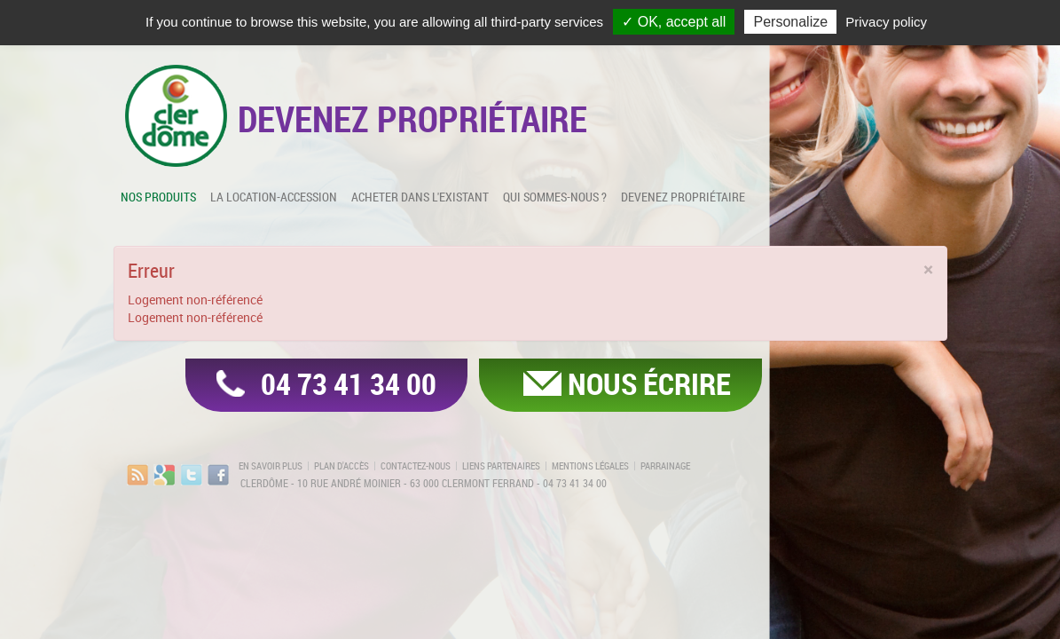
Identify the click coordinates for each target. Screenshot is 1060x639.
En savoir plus (270, 466)
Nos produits (158, 196)
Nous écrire (649, 383)
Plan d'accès (341, 466)
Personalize (790, 21)
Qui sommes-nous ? (555, 196)
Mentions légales (590, 466)
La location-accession (273, 196)
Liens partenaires (501, 466)
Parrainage (665, 466)
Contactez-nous (416, 466)
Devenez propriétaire (683, 196)
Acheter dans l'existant (420, 196)
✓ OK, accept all (674, 21)
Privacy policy (886, 21)
